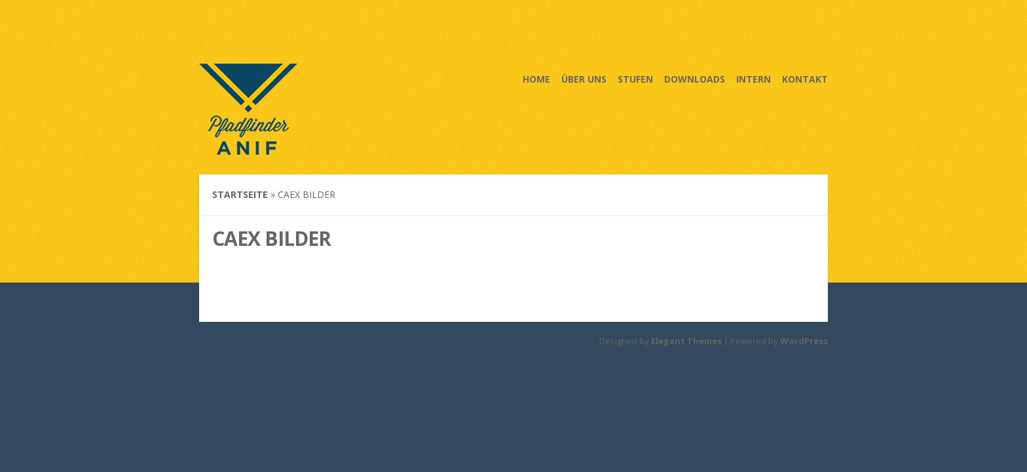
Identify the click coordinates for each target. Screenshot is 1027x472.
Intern (753, 79)
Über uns (584, 79)
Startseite (240, 194)
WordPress (804, 341)
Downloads (694, 79)
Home (536, 79)
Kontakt (805, 79)
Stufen (635, 79)
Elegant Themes (686, 341)
